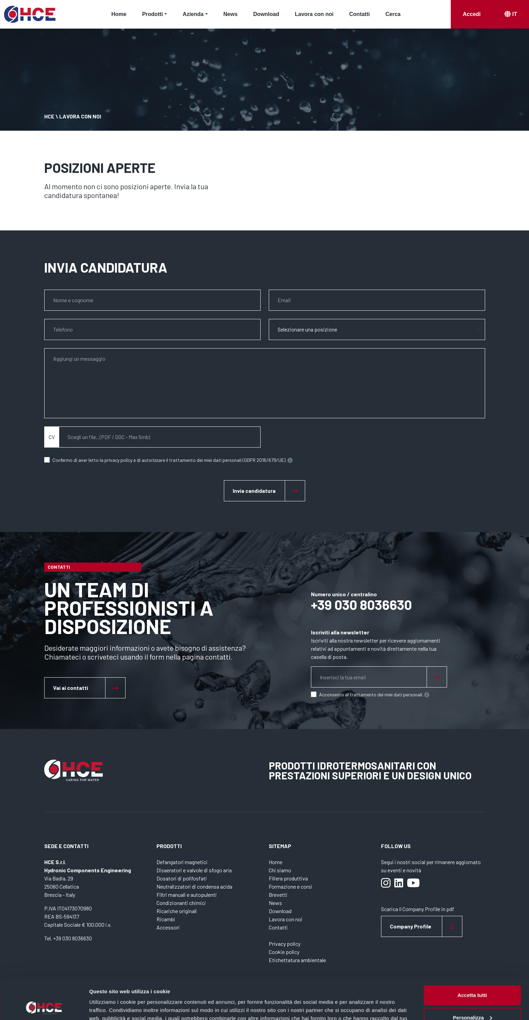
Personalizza (472, 979)
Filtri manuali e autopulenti (186, 894)
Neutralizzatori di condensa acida (194, 886)
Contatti (359, 14)
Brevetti (278, 894)
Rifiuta (472, 1001)
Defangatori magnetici (182, 862)
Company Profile (410, 926)
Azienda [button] (193, 14)
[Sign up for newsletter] (437, 676)
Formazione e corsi (290, 886)
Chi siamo (280, 870)
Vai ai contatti (70, 687)
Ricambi (165, 919)
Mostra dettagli (107, 1006)
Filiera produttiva (288, 878)
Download (266, 14)
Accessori (168, 927)
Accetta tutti (472, 956)
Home (118, 14)
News (231, 14)
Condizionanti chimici (181, 903)
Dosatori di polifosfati (181, 878)
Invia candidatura (254, 490)
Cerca (392, 14)
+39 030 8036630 (361, 604)
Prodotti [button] (152, 14)
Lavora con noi (314, 14)
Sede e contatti (66, 846)
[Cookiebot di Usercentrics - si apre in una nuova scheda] (44, 1007)
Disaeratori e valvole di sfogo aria (194, 870)
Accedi (471, 14)
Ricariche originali (176, 911)
